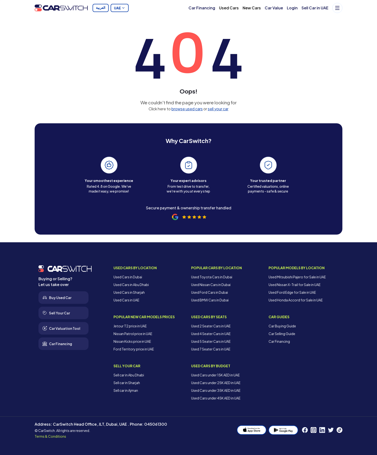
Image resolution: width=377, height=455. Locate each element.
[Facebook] (305, 430)
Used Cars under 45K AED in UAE (215, 398)
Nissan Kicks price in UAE (132, 341)
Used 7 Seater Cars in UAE (210, 349)
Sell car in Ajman (125, 390)
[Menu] (337, 8)
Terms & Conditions (50, 436)
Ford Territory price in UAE (133, 349)
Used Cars (229, 7)
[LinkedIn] (322, 430)
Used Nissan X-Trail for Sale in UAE (294, 284)
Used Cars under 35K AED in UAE (215, 390)
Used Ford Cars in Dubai (209, 292)
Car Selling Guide (282, 333)
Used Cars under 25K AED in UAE (215, 382)
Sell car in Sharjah (126, 382)
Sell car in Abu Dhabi (128, 375)
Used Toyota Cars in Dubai (211, 277)
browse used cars (187, 108)
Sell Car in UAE (315, 7)
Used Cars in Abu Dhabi (131, 284)
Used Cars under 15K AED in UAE (215, 375)
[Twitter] (331, 430)
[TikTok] (339, 430)
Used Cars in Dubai (127, 277)
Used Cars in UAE (126, 300)
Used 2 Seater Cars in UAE (211, 326)
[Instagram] (313, 430)
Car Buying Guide (282, 326)
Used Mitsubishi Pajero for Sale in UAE (297, 277)
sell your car (218, 108)
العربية (100, 8)
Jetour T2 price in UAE (130, 326)
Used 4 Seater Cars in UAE (211, 333)
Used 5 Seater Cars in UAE (211, 341)
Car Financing (201, 7)
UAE (119, 8)
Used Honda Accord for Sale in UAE (296, 300)
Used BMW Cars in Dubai (210, 300)
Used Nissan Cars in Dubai (211, 284)
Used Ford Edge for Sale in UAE (292, 292)
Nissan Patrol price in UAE (132, 333)
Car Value (274, 7)
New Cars (252, 7)
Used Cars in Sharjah (129, 292)
